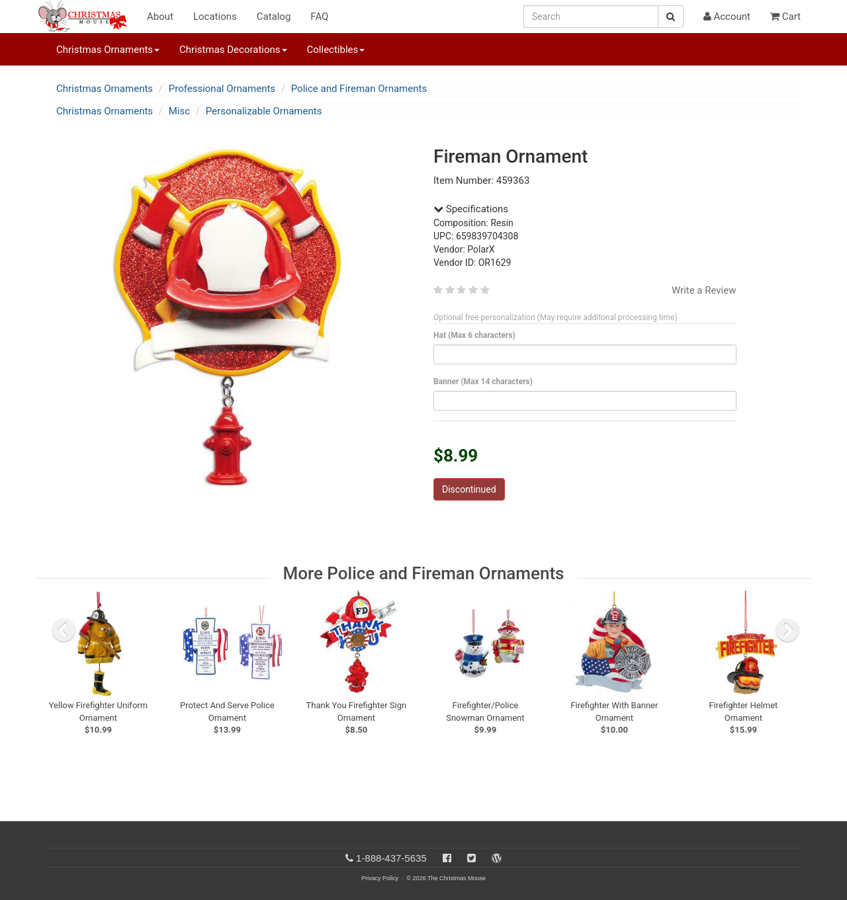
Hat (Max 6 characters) (476, 335)
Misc (179, 111)
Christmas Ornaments (104, 89)
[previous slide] (63, 630)
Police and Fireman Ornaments (359, 89)
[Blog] (497, 858)
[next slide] (787, 630)
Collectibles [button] (336, 50)
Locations (215, 16)
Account (726, 16)
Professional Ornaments (222, 89)
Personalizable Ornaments (264, 111)
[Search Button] (671, 16)
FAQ (319, 16)
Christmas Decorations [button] (233, 50)
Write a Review (704, 290)
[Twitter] (471, 858)
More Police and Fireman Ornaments (423, 573)
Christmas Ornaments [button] (107, 50)
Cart (785, 16)
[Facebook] (447, 858)
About (160, 16)
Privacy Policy (379, 878)
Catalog (274, 16)
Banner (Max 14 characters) (485, 381)
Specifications (470, 209)
